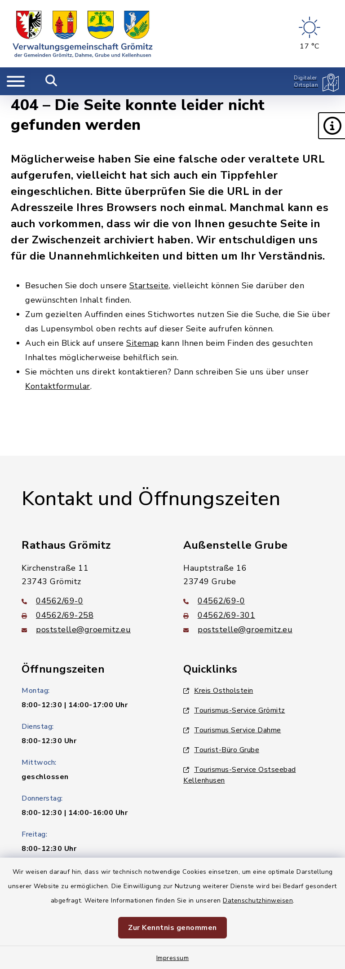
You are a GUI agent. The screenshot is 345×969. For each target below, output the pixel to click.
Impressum (172, 958)
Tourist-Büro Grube (221, 750)
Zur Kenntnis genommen (172, 928)
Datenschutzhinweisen (258, 900)
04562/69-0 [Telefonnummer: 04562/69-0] (52, 600)
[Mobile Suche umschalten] (51, 81)
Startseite (149, 285)
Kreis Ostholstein (218, 691)
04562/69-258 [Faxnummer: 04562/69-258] (57, 615)
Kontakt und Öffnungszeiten (151, 498)
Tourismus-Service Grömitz (234, 710)
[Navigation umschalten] (15, 81)
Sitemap (142, 343)
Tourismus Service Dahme (232, 730)
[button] (331, 125)
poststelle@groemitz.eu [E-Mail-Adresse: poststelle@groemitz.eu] (76, 629)
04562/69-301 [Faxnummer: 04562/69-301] (219, 615)
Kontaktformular (57, 386)
